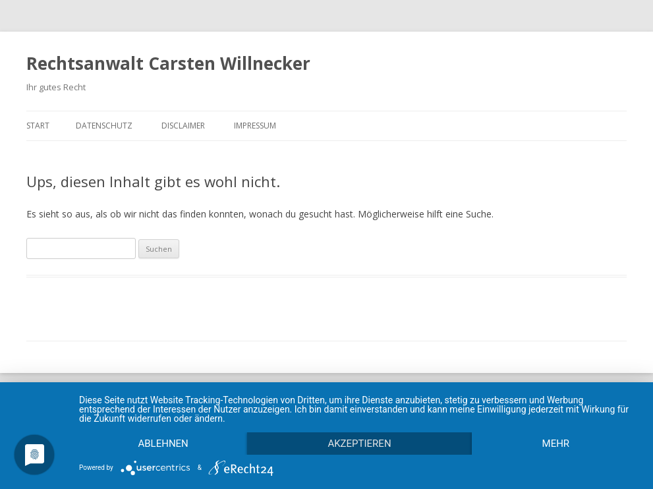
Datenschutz (104, 125)
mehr (556, 443)
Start (37, 125)
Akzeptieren (359, 443)
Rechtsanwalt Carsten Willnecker (168, 63)
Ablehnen (163, 443)
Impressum (255, 125)
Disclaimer (183, 125)
